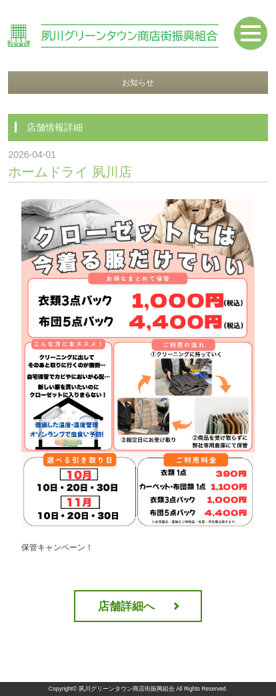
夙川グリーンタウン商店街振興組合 (127, 688)
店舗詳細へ (126, 606)
